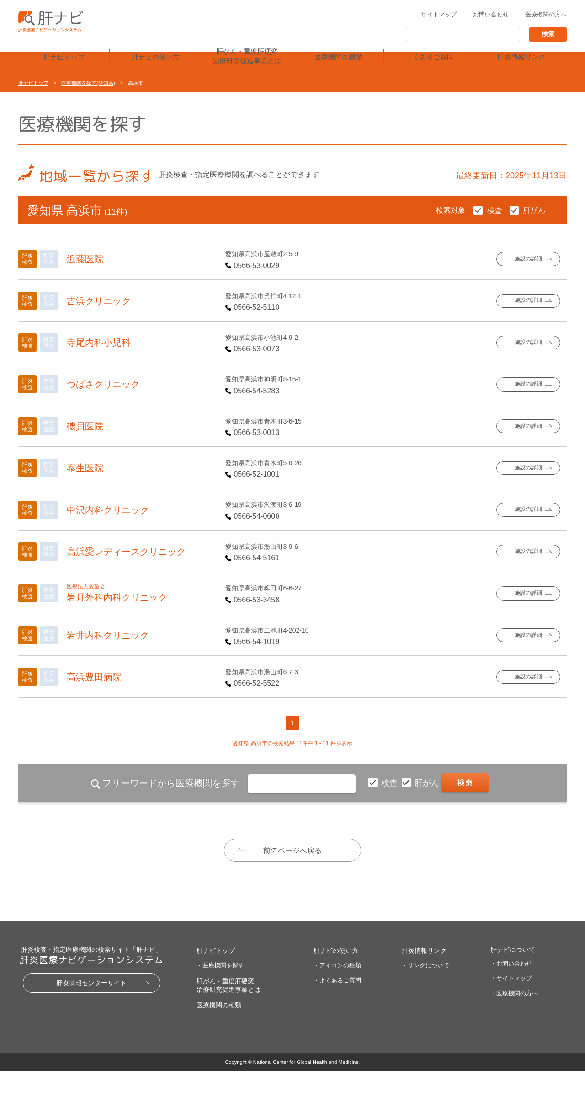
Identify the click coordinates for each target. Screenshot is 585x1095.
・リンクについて (425, 988)
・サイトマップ (511, 1001)
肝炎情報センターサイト (91, 1006)
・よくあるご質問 (337, 1003)
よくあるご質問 (430, 58)
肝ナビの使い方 (156, 58)
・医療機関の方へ (514, 1017)
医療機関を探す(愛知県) (88, 83)
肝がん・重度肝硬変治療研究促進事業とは (247, 56)
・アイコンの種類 (337, 988)
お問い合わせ (491, 15)
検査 (390, 783)
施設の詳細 (528, 259)
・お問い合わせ (511, 986)
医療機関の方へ (546, 15)
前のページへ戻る (292, 850)
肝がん (428, 783)
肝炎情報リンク (521, 58)
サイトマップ (439, 15)
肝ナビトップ (64, 58)
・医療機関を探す (220, 988)
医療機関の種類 (338, 58)
